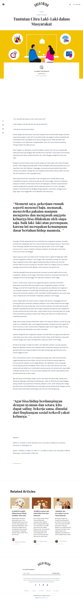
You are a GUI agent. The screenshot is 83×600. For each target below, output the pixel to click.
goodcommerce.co (43, 597)
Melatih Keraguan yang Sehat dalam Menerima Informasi (41, 513)
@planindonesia (41, 73)
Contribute (40, 590)
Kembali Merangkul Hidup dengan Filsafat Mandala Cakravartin (19, 513)
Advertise (48, 590)
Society (42, 11)
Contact (34, 590)
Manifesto (26, 590)
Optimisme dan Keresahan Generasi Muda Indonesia (61, 513)
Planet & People (41, 15)
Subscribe (76, 4)
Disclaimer (56, 590)
